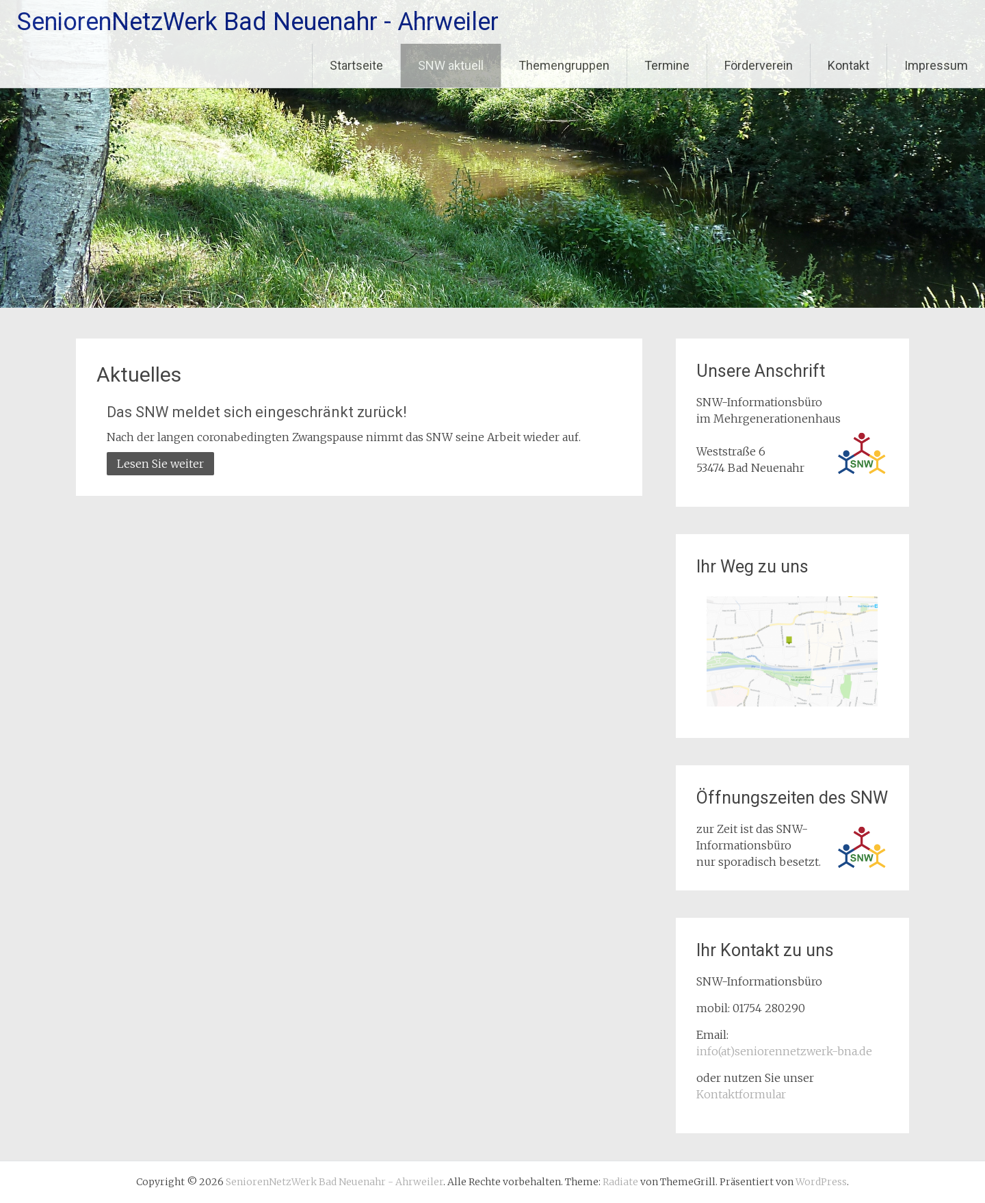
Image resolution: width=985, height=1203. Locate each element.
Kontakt (848, 65)
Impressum (936, 65)
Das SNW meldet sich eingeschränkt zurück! (257, 412)
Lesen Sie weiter (160, 464)
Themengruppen (563, 65)
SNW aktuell (451, 65)
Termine (667, 65)
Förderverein (758, 65)
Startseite (356, 65)
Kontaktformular (741, 1094)
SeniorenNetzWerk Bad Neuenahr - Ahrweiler (258, 22)
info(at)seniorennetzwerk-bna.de (784, 1051)
